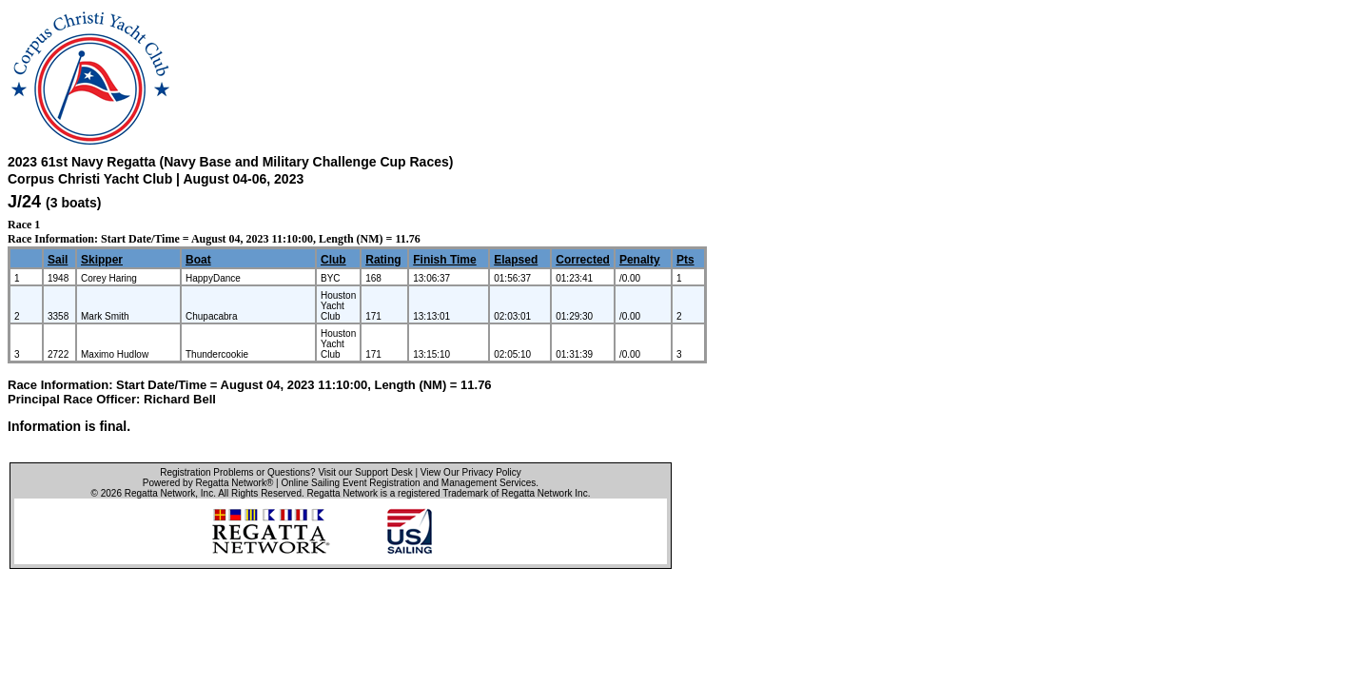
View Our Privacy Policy (471, 472)
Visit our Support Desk (365, 472)
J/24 (24, 201)
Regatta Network (160, 493)
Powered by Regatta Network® (208, 483)
